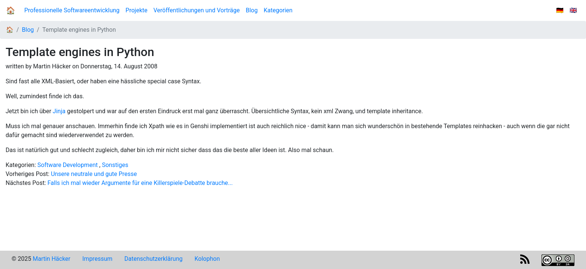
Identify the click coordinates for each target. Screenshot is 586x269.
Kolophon (207, 258)
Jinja (59, 111)
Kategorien (277, 10)
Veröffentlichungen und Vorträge (196, 10)
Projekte (137, 10)
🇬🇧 (573, 10)
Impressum (97, 258)
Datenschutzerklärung (153, 258)
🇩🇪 (560, 10)
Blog (253, 10)
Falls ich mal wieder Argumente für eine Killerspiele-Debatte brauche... (140, 182)
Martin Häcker (51, 258)
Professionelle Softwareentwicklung (72, 10)
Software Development (67, 164)
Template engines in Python (79, 29)
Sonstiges (115, 164)
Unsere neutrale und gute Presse (94, 173)
